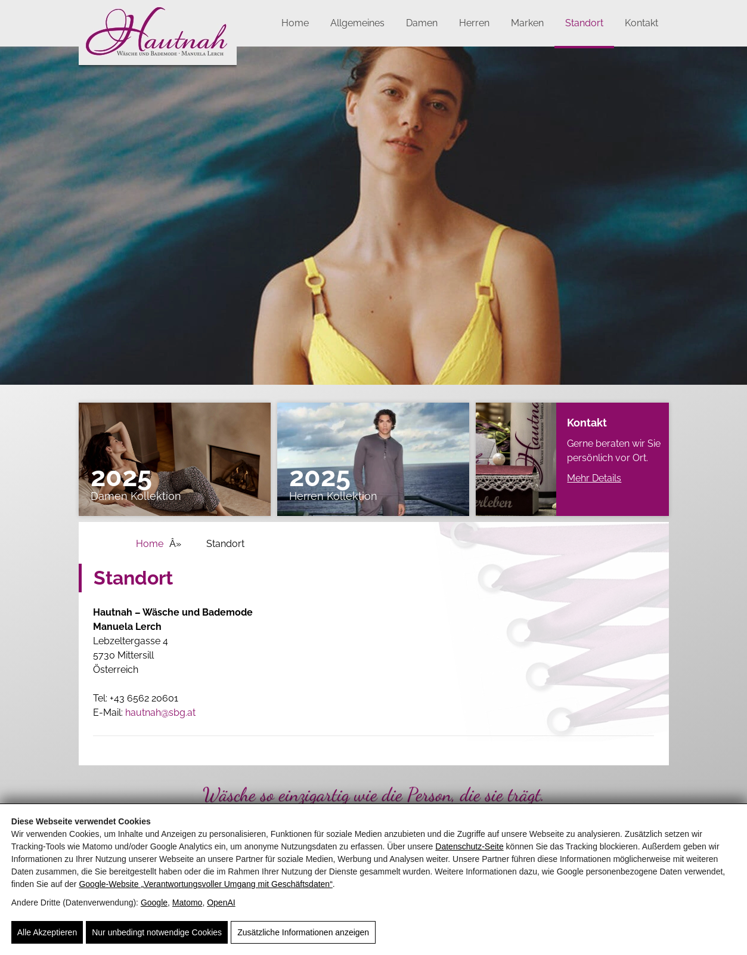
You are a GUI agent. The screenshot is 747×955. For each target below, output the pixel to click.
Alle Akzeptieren (47, 932)
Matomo (187, 902)
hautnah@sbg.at (160, 712)
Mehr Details (594, 478)
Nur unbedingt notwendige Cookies (157, 932)
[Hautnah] (158, 67)
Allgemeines (357, 23)
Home (295, 23)
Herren (474, 23)
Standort (584, 23)
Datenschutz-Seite (469, 846)
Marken (527, 23)
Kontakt (641, 23)
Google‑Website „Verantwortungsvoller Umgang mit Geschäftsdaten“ (205, 884)
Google (154, 902)
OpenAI (221, 902)
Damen (422, 23)
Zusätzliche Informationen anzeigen (303, 932)
